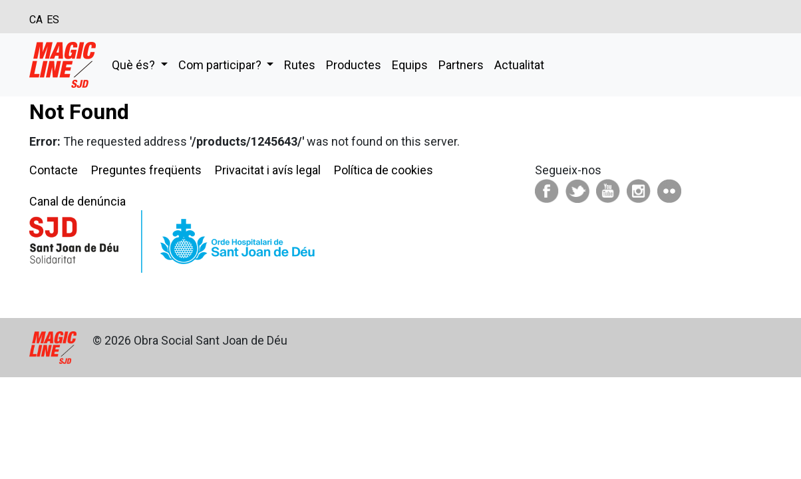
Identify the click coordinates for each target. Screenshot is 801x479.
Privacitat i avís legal (268, 170)
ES (53, 19)
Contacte (53, 170)
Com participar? (221, 65)
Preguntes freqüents (146, 170)
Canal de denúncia (77, 201)
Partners (461, 65)
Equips (410, 65)
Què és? (135, 65)
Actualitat (519, 65)
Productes (353, 65)
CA (36, 19)
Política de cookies (383, 170)
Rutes (299, 65)
